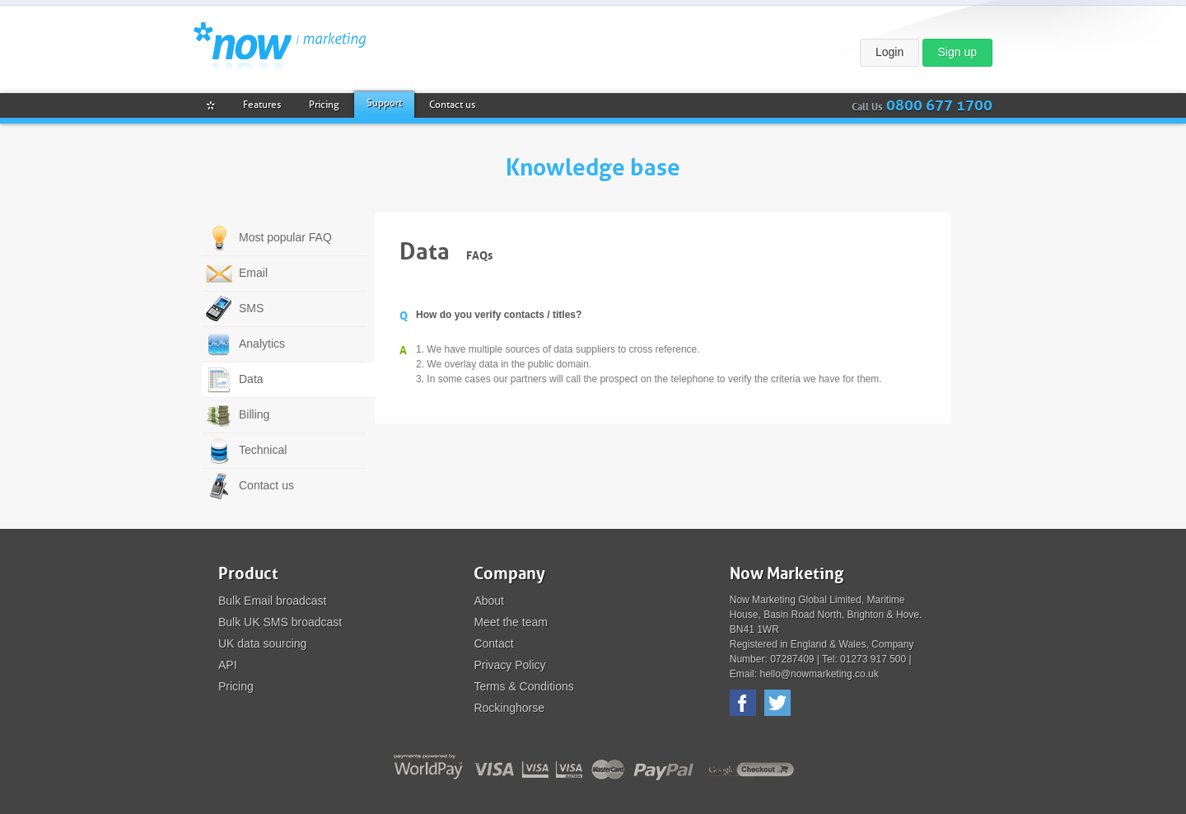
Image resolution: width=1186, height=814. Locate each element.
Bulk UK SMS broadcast (280, 622)
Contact (493, 643)
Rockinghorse (509, 707)
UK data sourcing (262, 643)
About (489, 600)
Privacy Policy (509, 664)
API (227, 664)
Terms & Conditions (523, 686)
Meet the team (511, 622)
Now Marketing (280, 47)
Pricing (236, 686)
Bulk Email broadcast (272, 600)
